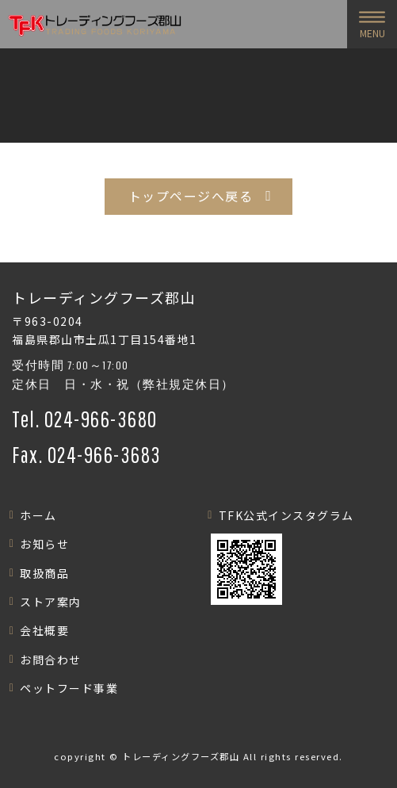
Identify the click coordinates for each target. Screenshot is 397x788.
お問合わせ (51, 660)
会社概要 (44, 630)
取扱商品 (44, 573)
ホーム (38, 515)
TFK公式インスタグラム (286, 515)
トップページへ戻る (191, 195)
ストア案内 (51, 602)
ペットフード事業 (69, 688)
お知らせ (44, 544)
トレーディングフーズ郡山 (180, 756)
